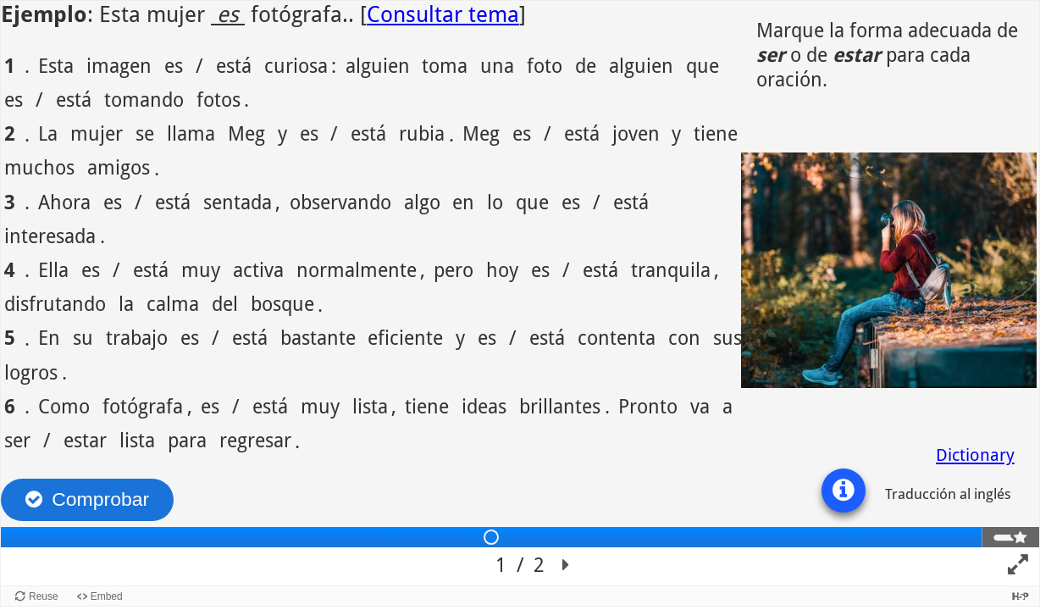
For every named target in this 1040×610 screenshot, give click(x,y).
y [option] (282, 132)
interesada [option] (50, 235)
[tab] (491, 537)
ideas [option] (484, 405)
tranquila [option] (671, 269)
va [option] (700, 405)
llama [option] (191, 132)
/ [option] (199, 65)
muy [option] (200, 269)
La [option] (48, 132)
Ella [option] (53, 269)
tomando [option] (144, 99)
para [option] (187, 439)
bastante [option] (318, 337)
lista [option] (370, 405)
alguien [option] (378, 65)
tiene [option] (716, 132)
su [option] (83, 337)
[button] (843, 491)
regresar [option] (255, 439)
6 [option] (9, 405)
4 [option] (9, 269)
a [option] (727, 405)
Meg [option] (246, 132)
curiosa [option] (296, 65)
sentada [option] (237, 201)
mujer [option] (96, 132)
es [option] (173, 65)
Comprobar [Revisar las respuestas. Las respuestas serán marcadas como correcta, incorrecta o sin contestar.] (100, 499)
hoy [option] (502, 269)
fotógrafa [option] (142, 405)
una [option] (497, 65)
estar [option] (85, 439)
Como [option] (64, 405)
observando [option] (340, 201)
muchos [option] (39, 166)
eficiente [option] (405, 337)
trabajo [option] (137, 337)
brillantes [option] (559, 405)
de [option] (585, 65)
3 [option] (9, 201)
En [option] (49, 337)
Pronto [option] (648, 405)
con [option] (684, 337)
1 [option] (9, 65)
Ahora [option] (64, 201)
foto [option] (544, 65)
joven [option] (636, 132)
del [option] (225, 303)
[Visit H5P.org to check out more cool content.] (1020, 596)
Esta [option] (56, 65)
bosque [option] (282, 303)
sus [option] (727, 337)
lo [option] (495, 201)
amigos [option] (118, 166)
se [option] (145, 132)
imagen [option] (119, 65)
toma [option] (444, 65)
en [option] (463, 201)
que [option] (702, 65)
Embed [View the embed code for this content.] (107, 596)
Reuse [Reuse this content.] (43, 596)
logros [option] (31, 371)
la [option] (126, 303)
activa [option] (258, 269)
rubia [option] (422, 132)
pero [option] (453, 269)
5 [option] (9, 337)
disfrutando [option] (55, 303)
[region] (520, 293)
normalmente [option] (356, 269)
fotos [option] (218, 99)
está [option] (234, 65)
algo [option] (422, 201)
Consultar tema (443, 14)
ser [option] (17, 439)
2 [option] (9, 132)
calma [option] (173, 303)
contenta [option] (617, 337)
